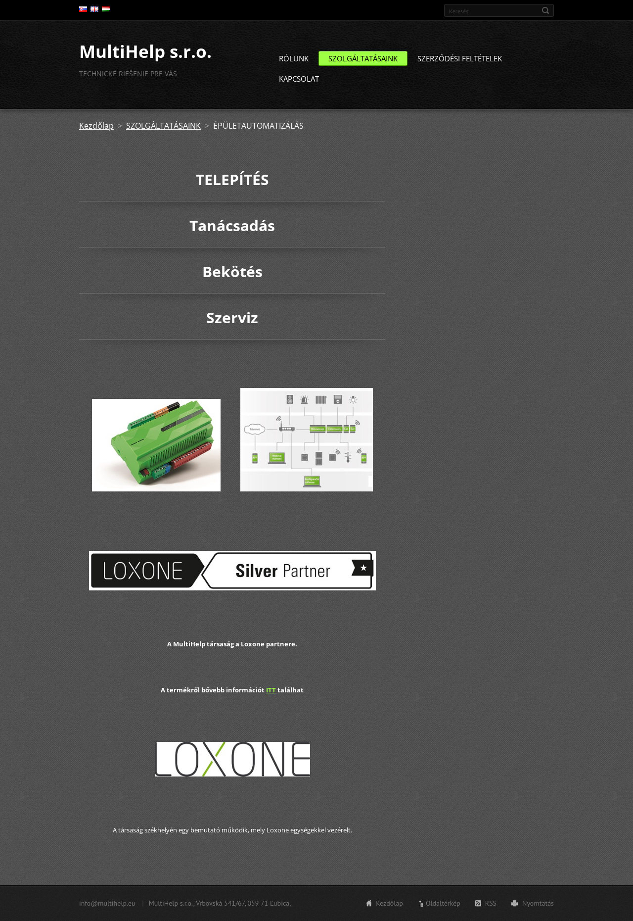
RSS (491, 904)
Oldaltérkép (443, 904)
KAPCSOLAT (299, 83)
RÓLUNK (294, 62)
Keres (545, 10)
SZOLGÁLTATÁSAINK (363, 62)
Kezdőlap (96, 129)
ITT (271, 693)
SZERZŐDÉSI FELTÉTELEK (459, 62)
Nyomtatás (538, 904)
